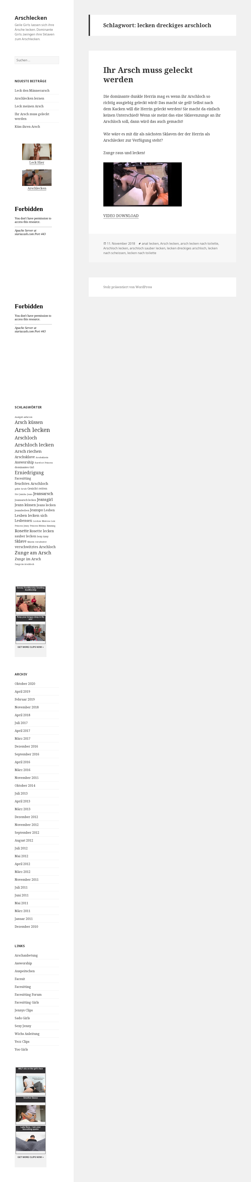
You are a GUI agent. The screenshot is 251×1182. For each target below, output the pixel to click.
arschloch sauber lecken (147, 248)
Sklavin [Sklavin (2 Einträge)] (30, 541)
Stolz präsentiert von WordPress (127, 287)
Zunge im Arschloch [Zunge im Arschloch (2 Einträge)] (24, 564)
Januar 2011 (24, 919)
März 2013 (22, 809)
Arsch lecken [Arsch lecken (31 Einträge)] (32, 430)
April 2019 (22, 691)
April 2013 (22, 801)
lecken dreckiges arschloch (186, 248)
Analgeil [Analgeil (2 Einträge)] (19, 417)
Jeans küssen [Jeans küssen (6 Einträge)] (25, 504)
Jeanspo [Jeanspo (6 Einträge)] (36, 510)
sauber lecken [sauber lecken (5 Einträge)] (25, 536)
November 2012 (27, 825)
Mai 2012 (21, 856)
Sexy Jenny (23, 1026)
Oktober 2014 (25, 785)
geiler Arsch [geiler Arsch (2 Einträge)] (21, 488)
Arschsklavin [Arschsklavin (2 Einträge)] (42, 457)
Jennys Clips (24, 1010)
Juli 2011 (21, 887)
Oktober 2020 (25, 684)
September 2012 (27, 832)
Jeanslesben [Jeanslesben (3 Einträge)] (22, 510)
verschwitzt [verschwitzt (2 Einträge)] (41, 541)
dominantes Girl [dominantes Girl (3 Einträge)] (24, 467)
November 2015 (27, 778)
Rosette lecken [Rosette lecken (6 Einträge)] (42, 531)
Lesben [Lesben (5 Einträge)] (49, 510)
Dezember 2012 (26, 817)
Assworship (23, 963)
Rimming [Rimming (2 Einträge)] (51, 525)
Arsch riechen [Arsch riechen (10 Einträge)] (28, 451)
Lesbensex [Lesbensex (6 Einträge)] (23, 520)
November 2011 (27, 879)
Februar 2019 (25, 699)
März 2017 (22, 738)
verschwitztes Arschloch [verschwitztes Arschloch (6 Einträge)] (35, 546)
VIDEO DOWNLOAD (121, 215)
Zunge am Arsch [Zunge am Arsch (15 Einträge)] (33, 552)
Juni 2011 (22, 895)
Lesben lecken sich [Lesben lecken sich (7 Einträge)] (31, 515)
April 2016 (22, 762)
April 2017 (22, 731)
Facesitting (23, 987)
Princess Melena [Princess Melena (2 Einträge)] (38, 525)
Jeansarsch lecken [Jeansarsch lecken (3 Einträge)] (25, 500)
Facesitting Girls (27, 1002)
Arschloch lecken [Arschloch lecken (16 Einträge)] (34, 444)
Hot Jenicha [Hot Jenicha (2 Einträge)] (20, 494)
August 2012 (24, 840)
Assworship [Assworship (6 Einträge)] (24, 462)
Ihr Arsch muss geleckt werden (148, 74)
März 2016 (22, 770)
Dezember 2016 (26, 746)
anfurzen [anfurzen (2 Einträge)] (28, 417)
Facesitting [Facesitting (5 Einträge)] (23, 478)
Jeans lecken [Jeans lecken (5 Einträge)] (46, 505)
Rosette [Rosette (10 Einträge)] (22, 530)
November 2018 (27, 707)
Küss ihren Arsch (27, 126)
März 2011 (22, 911)
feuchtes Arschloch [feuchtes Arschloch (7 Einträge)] (31, 483)
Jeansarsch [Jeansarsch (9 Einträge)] (43, 493)
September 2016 (27, 754)
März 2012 (22, 872)
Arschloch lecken (115, 248)
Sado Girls (22, 1018)
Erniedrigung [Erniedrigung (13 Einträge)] (29, 473)
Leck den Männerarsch (32, 90)
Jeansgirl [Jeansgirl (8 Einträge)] (45, 499)
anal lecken (150, 243)
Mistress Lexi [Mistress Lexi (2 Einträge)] (48, 521)
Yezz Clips (22, 1041)
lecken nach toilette (141, 253)
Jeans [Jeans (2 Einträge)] (29, 494)
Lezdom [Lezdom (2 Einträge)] (37, 521)
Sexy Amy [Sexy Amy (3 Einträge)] (42, 536)
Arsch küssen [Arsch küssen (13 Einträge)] (29, 422)
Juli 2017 (21, 723)
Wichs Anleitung (27, 1034)
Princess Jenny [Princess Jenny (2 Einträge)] (22, 525)
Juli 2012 (21, 848)
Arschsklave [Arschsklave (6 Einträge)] (25, 456)
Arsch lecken (169, 243)
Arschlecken (31, 17)
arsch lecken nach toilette (199, 243)
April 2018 (22, 715)
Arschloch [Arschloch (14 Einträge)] (26, 437)
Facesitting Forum (28, 994)
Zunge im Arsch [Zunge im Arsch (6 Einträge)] (28, 559)
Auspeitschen (25, 971)
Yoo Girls (21, 1049)
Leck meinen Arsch (29, 106)
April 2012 (22, 864)
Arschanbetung (26, 955)
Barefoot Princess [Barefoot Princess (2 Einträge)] (44, 462)
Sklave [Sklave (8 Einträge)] (20, 541)
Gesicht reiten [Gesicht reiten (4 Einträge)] (37, 488)
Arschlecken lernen (29, 98)
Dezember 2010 (26, 926)
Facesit (20, 979)
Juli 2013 (21, 793)
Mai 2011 (21, 903)
